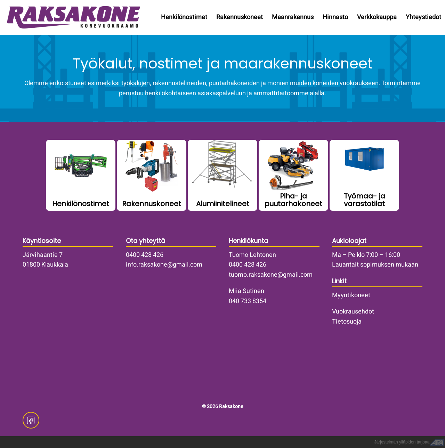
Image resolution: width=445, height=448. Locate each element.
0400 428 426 (144, 255)
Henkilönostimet (184, 17)
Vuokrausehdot (353, 311)
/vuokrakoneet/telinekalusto (222, 175)
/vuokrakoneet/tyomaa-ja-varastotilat (364, 175)
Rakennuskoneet (239, 17)
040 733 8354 (247, 301)
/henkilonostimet (80, 175)
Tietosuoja (347, 321)
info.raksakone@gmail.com (164, 264)
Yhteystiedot (423, 17)
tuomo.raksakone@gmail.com (271, 274)
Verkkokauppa (377, 17)
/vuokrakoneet (151, 175)
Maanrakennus (293, 17)
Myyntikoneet (351, 295)
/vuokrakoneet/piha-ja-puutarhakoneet (293, 175)
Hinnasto (335, 17)
